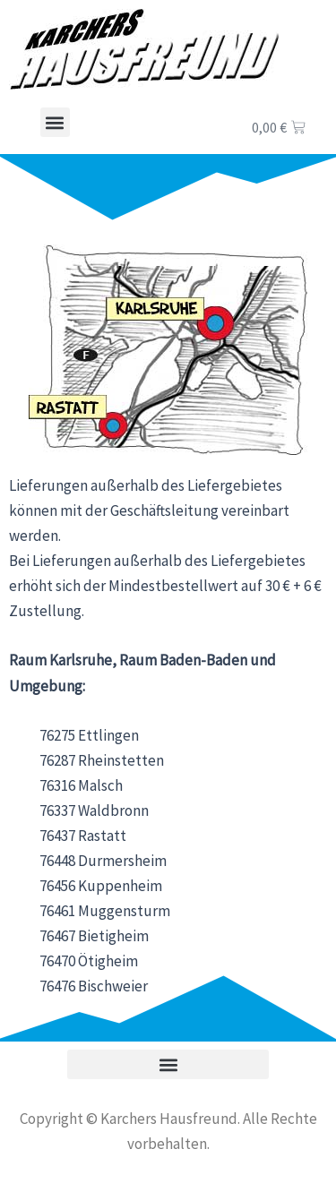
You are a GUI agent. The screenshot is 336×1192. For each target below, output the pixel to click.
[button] (55, 122)
